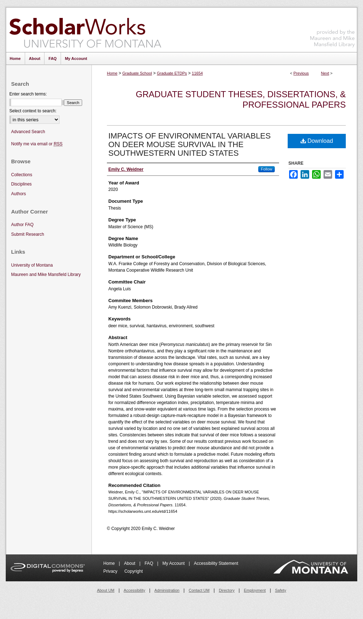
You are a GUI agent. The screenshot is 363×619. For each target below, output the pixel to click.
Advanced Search (28, 131)
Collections (21, 174)
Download (317, 141)
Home (112, 73)
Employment (255, 590)
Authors (18, 193)
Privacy (111, 571)
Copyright (133, 571)
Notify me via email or (36, 144)
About (130, 563)
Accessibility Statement (216, 563)
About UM (105, 590)
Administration (167, 590)
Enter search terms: (28, 94)
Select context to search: (32, 110)
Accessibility (134, 590)
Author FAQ (22, 224)
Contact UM (199, 590)
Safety (280, 590)
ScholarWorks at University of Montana (85, 30)
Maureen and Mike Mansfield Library (332, 29)
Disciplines (21, 184)
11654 (197, 73)
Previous (301, 73)
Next (325, 73)
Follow (266, 169)
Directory (227, 590)
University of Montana (32, 265)
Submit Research (27, 234)
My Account (174, 563)
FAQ (149, 563)
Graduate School (137, 73)
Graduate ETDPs (172, 73)
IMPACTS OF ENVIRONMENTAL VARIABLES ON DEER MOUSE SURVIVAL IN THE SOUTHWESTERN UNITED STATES (189, 144)
